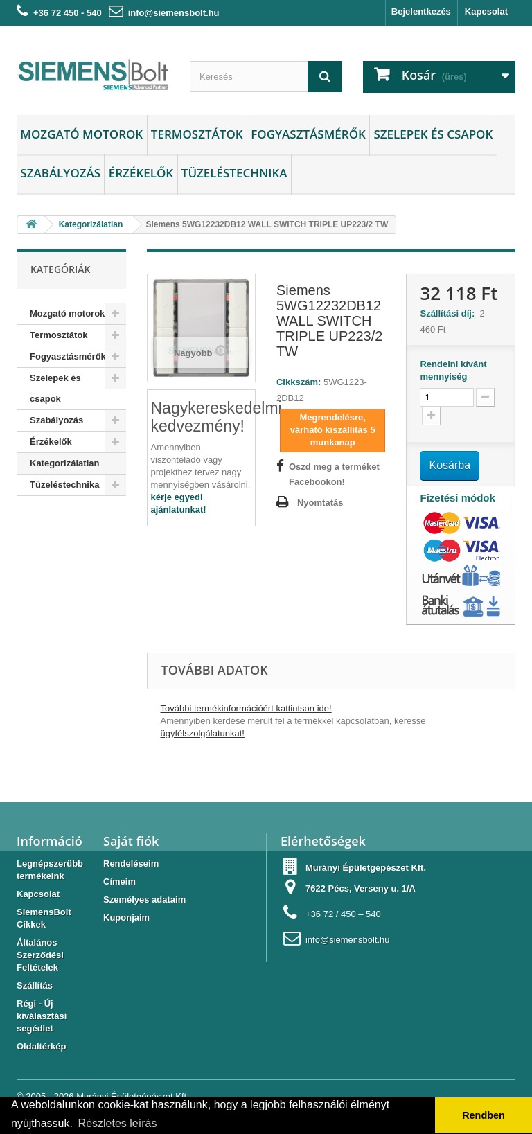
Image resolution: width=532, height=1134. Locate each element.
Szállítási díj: (449, 313)
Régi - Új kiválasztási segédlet (41, 1016)
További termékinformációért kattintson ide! (246, 708)
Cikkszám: (298, 382)
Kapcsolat (486, 11)
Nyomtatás (320, 502)
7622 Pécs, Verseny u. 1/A (360, 888)
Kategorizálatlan (64, 463)
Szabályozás (60, 173)
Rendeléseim (131, 863)
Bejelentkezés (421, 11)
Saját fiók (131, 841)
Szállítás (35, 985)
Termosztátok (197, 134)
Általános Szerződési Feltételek (40, 955)
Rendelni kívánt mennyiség (453, 370)
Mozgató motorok (81, 134)
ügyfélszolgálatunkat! (203, 733)
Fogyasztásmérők (308, 134)
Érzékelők (141, 173)
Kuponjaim (126, 917)
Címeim (119, 881)
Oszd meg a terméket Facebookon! (334, 474)
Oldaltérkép (41, 1046)
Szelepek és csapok (433, 134)
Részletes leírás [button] (117, 1123)
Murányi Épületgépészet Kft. (365, 867)
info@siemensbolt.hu (174, 13)
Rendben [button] (483, 1115)
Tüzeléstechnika (234, 173)
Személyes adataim (144, 899)
